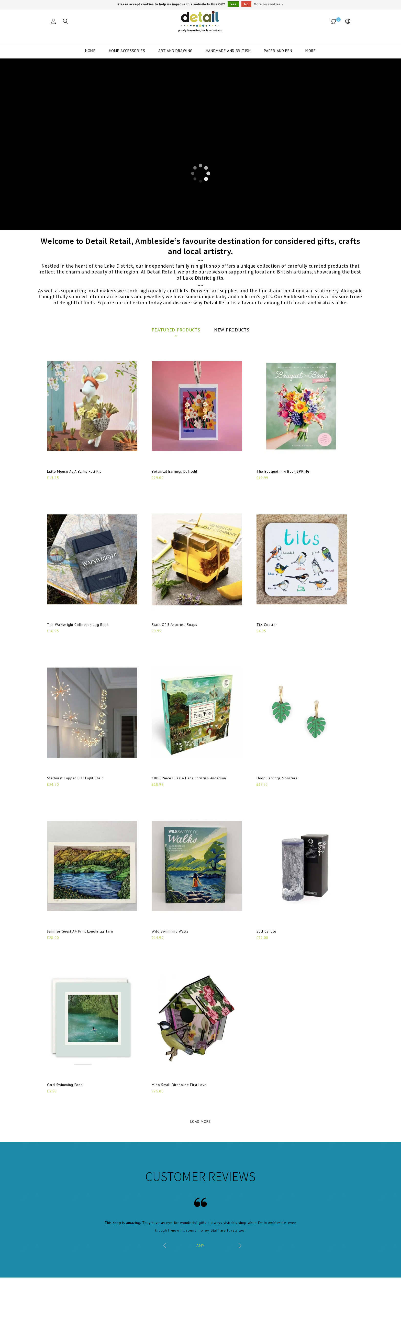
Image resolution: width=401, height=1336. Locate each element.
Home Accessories (127, 50)
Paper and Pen (278, 50)
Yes (233, 4)
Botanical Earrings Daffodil (174, 471)
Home (90, 50)
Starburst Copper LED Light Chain (75, 778)
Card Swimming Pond (65, 1084)
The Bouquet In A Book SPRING (283, 471)
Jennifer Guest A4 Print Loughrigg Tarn (80, 931)
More (310, 50)
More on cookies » (269, 4)
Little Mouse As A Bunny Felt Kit (74, 471)
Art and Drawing (175, 50)
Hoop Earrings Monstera (277, 778)
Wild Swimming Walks (170, 931)
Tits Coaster (267, 624)
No (246, 4)
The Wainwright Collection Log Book (78, 624)
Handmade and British (228, 50)
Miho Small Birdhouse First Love (179, 1084)
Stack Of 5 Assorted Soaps (174, 624)
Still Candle (266, 931)
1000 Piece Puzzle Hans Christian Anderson (189, 778)
